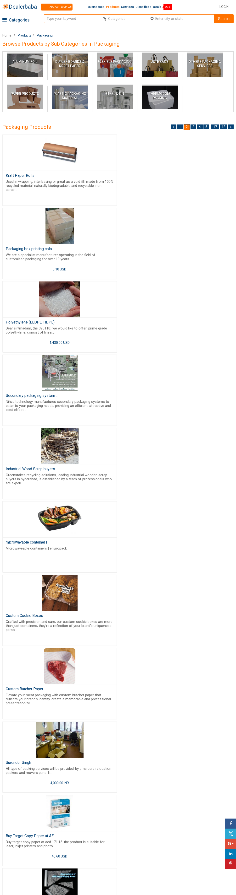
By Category (90, 834)
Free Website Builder (184, 800)
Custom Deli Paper (21, 693)
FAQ (7, 874)
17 (215, 127)
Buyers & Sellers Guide (22, 839)
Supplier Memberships (176, 845)
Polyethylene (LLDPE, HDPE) (30, 249)
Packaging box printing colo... (145, 175)
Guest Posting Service (22, 851)
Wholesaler (89, 839)
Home (6, 35)
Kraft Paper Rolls (20, 175)
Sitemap (10, 868)
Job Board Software (184, 812)
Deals (157, 7)
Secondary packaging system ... (147, 249)
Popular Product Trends (99, 845)
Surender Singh (18, 471)
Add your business (56, 7)
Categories (16, 19)
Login (224, 7)
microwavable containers (142, 323)
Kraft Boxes (131, 619)
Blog (7, 863)
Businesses (96, 7)
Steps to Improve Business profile (186, 834)
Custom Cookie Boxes (24, 397)
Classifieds (143, 7)
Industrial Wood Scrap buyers (30, 323)
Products (112, 7)
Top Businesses (93, 863)
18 (223, 127)
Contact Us (13, 857)
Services (127, 7)
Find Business (91, 857)
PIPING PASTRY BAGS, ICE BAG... (34, 545)
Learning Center (171, 839)
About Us (11, 845)
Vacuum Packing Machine (142, 545)
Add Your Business (173, 857)
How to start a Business (177, 863)
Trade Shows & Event (97, 868)
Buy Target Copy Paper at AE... (146, 471)
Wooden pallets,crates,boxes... (31, 619)
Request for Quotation (98, 851)
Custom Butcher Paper (140, 397)
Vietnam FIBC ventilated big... (145, 693)
